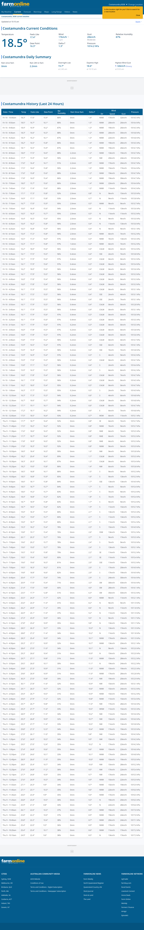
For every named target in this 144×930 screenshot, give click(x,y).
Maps (46, 12)
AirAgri (123, 911)
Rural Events (125, 887)
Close (138, 15)
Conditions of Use (36, 883)
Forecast (27, 12)
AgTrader (124, 879)
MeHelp (124, 903)
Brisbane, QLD (6, 887)
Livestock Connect (128, 891)
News (75, 12)
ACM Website (35, 879)
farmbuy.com (126, 883)
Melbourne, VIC (7, 883)
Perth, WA (5, 891)
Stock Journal (88, 891)
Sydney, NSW (6, 879)
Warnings (38, 12)
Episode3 (124, 915)
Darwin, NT (5, 907)
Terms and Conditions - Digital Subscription (46, 887)
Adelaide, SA (5, 895)
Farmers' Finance (127, 907)
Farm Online (125, 899)
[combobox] (139, 21)
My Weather (6, 12)
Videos (67, 12)
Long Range (57, 12)
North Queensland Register (94, 883)
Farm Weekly (88, 879)
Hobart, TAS (5, 903)
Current (17, 12)
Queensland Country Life (93, 887)
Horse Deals (125, 895)
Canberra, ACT (6, 899)
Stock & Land (88, 895)
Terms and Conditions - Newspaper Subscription (48, 891)
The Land (87, 899)
